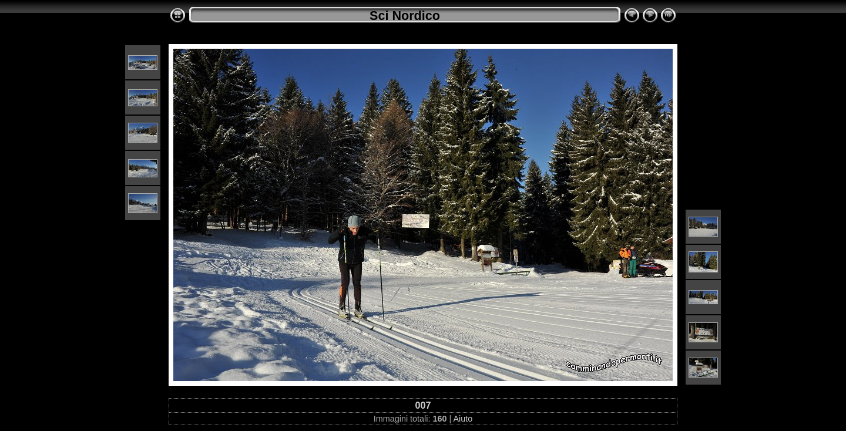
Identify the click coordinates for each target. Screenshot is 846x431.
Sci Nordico (405, 15)
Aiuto (462, 418)
